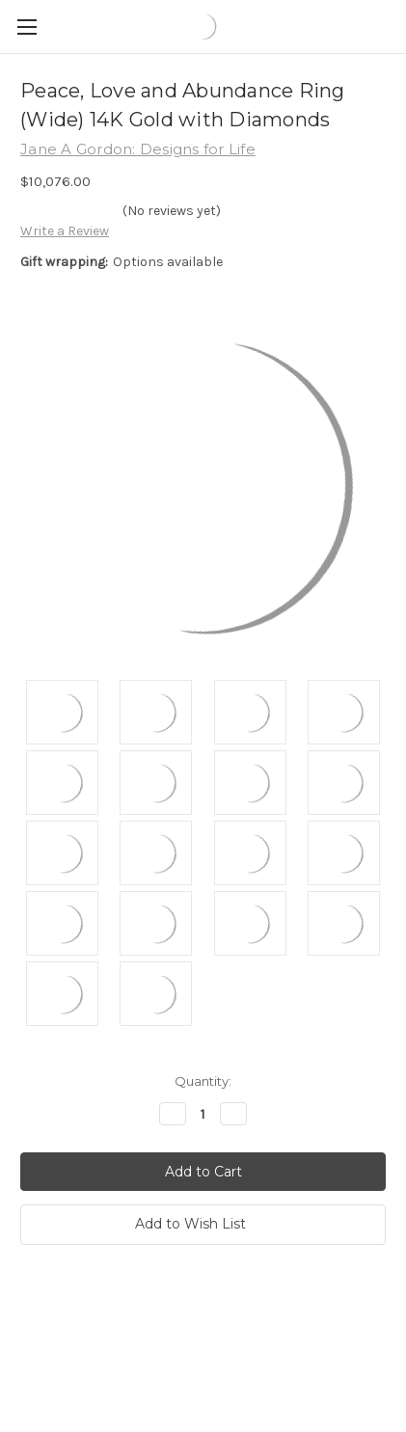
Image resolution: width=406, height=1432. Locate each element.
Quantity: (203, 1081)
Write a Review (64, 231)
